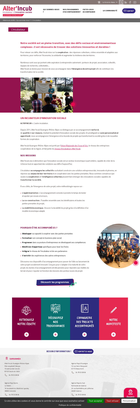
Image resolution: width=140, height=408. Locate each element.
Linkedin (125, 2)
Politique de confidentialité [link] (70, 404)
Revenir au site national (130, 399)
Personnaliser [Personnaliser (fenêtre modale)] (129, 400)
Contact (130, 11)
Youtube (135, 2)
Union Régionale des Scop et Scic (74, 145)
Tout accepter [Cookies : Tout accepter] (95, 400)
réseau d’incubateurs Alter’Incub (67, 148)
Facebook (130, 2)
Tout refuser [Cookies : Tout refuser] (112, 400)
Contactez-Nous (85, 351)
